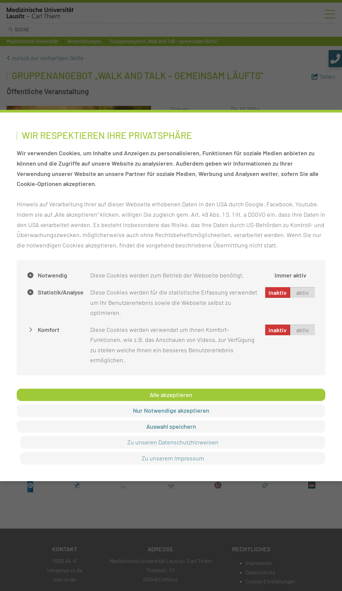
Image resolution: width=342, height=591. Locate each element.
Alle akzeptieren (171, 394)
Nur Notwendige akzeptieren (171, 410)
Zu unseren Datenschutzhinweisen (172, 442)
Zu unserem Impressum (173, 458)
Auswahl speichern (171, 426)
